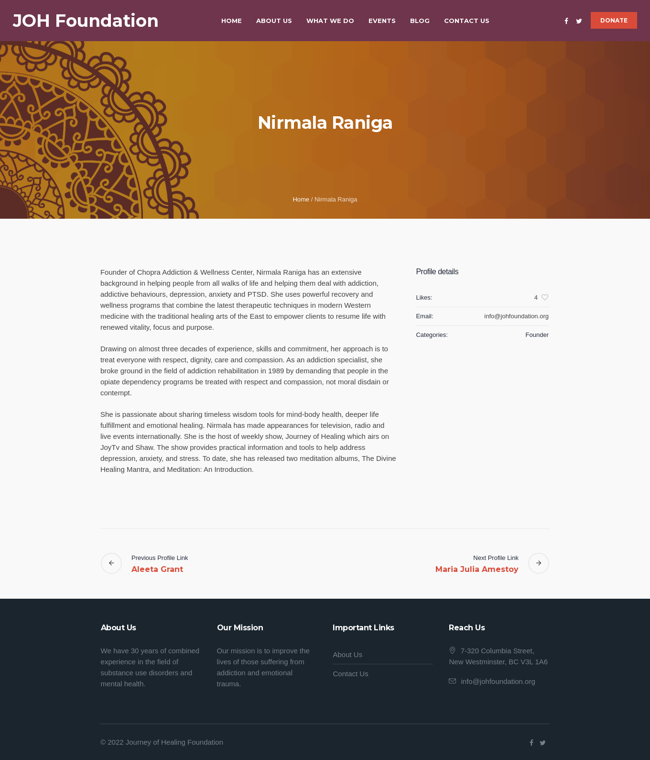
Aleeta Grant (157, 569)
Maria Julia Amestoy (477, 569)
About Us (347, 654)
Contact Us (350, 674)
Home (300, 199)
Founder (537, 334)
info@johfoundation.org (498, 681)
